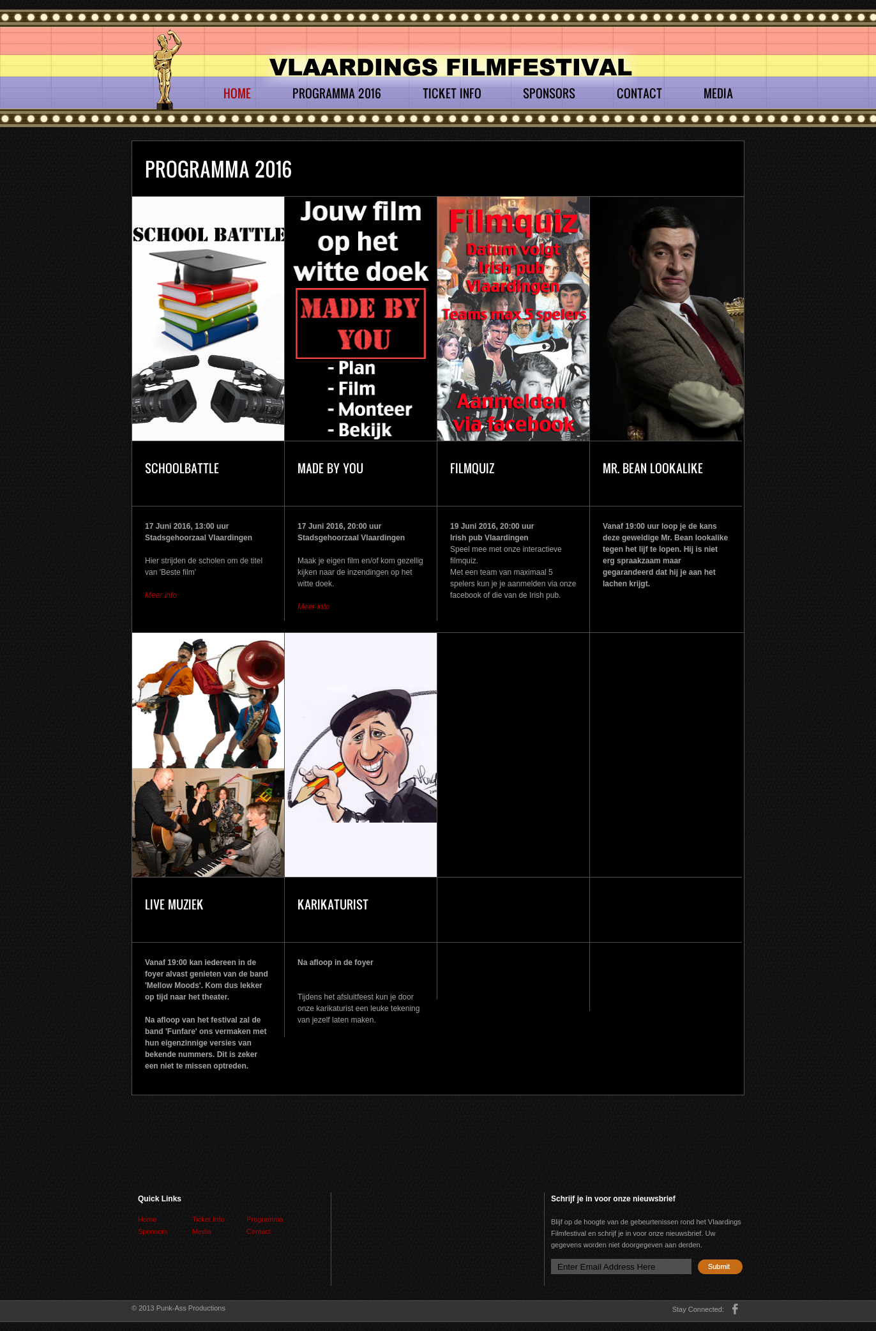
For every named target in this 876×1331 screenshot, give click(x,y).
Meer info (161, 595)
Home (237, 93)
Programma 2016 (336, 93)
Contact (639, 93)
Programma (264, 1219)
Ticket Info (452, 93)
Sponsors (549, 93)
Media (718, 93)
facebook (735, 1309)
